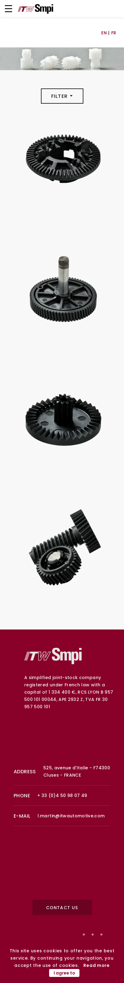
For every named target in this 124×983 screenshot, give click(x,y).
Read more (96, 965)
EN (104, 33)
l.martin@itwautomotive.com (71, 816)
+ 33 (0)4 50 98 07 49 (62, 795)
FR (113, 33)
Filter (62, 96)
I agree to (64, 973)
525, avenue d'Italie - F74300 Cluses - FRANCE (76, 771)
